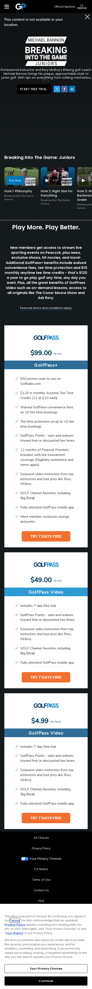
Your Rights (14, 933)
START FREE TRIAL (33, 89)
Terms (14, 920)
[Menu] (6, 6)
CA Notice (41, 869)
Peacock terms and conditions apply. (46, 308)
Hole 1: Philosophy (18, 191)
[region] (46, 946)
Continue (46, 981)
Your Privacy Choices (45, 859)
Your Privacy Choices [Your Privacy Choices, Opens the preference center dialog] (46, 969)
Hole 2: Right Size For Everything (57, 193)
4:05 (29, 180)
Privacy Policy (41, 848)
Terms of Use (41, 880)
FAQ (41, 901)
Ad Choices (41, 838)
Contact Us (41, 890)
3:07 (55, 180)
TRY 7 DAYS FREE (46, 536)
